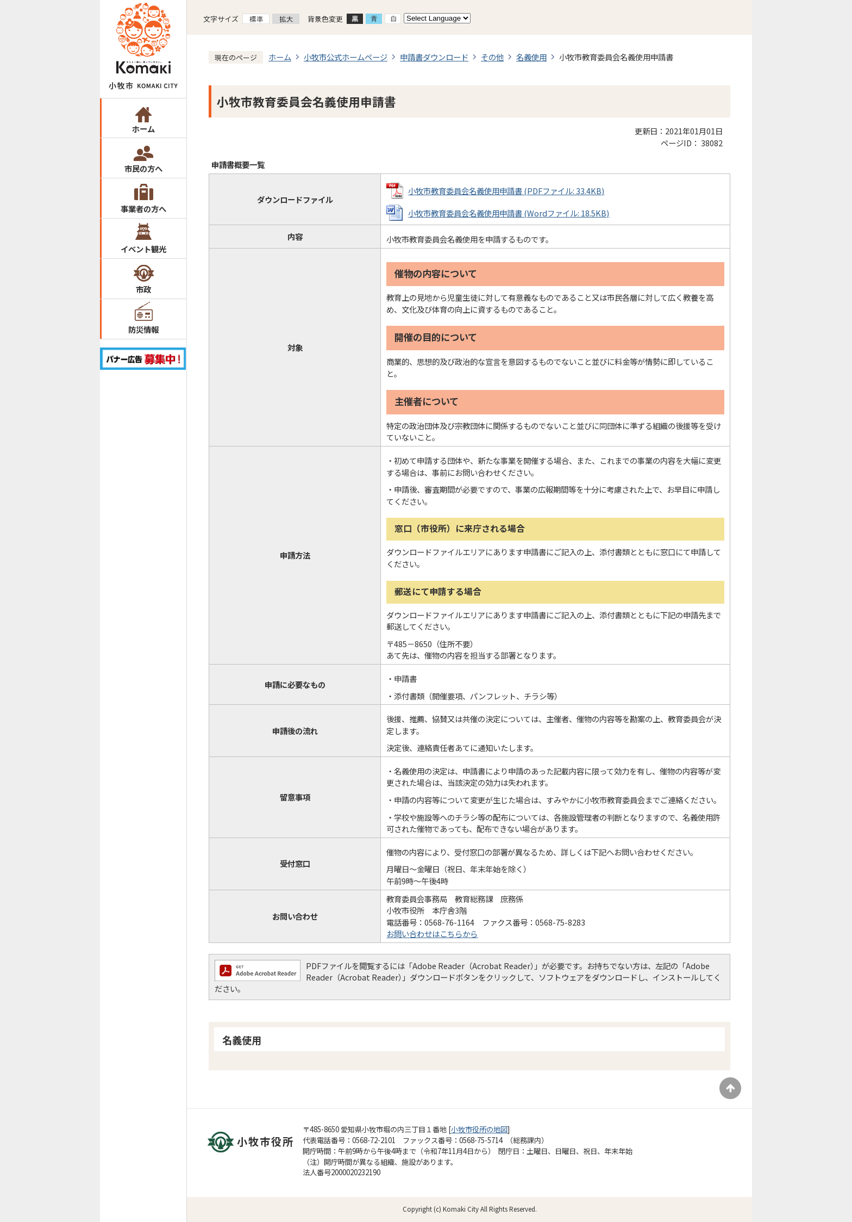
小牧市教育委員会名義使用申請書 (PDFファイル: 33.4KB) (506, 190)
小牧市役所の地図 (479, 1129)
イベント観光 (143, 249)
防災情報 (143, 329)
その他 (492, 57)
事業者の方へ (143, 208)
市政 (143, 289)
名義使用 (531, 57)
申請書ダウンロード (434, 57)
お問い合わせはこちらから (432, 933)
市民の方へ (143, 168)
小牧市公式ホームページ (345, 57)
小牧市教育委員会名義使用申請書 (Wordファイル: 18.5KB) (508, 213)
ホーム (143, 128)
